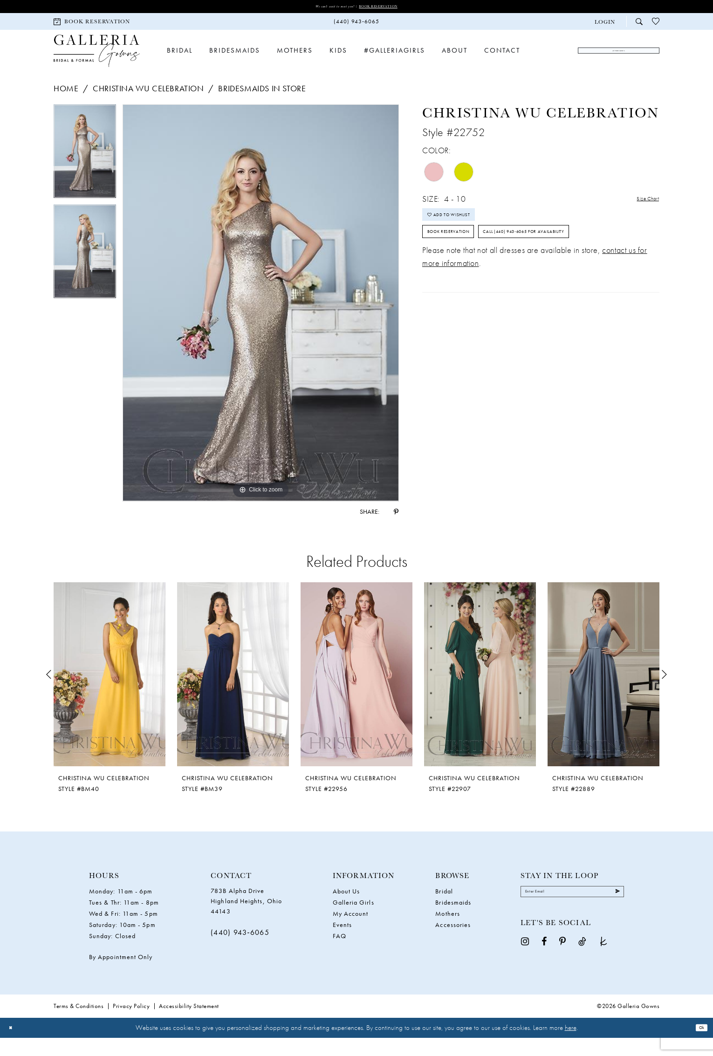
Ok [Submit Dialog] (698, 1045)
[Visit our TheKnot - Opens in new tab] (603, 967)
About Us (346, 909)
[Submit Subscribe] (613, 914)
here (570, 1045)
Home (66, 107)
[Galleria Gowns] (97, 62)
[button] (605, 24)
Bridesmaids (453, 920)
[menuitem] (92, 24)
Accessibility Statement (189, 1024)
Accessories (453, 943)
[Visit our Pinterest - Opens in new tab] (562, 967)
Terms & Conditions (78, 1024)
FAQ (339, 954)
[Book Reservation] (92, 24)
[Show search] (639, 24)
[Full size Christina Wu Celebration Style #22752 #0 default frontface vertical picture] (260, 321)
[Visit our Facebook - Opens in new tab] (544, 967)
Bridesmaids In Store (262, 107)
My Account (351, 931)
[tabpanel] (85, 173)
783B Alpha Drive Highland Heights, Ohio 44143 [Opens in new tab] (246, 919)
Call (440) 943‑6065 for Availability (499, 300)
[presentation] (109, 692)
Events (342, 943)
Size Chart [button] (640, 218)
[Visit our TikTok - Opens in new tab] (582, 967)
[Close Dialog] (14, 1046)
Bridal (443, 909)
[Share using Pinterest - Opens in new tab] (396, 529)
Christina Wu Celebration (148, 107)
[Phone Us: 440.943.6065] (356, 24)
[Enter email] (572, 913)
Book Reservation (393, 7)
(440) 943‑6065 (240, 950)
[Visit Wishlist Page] (655, 24)
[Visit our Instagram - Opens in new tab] (525, 967)
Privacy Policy (131, 1024)
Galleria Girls (353, 920)
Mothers (447, 931)
